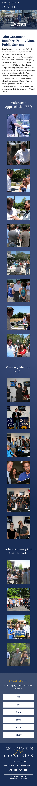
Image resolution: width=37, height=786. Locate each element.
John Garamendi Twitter (20, 770)
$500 (18, 719)
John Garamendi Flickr (16, 770)
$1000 (19, 727)
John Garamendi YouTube (25, 770)
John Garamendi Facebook (11, 770)
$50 (18, 704)
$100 (18, 712)
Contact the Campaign (18, 761)
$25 (18, 697)
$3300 (18, 735)
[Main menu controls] (33, 5)
